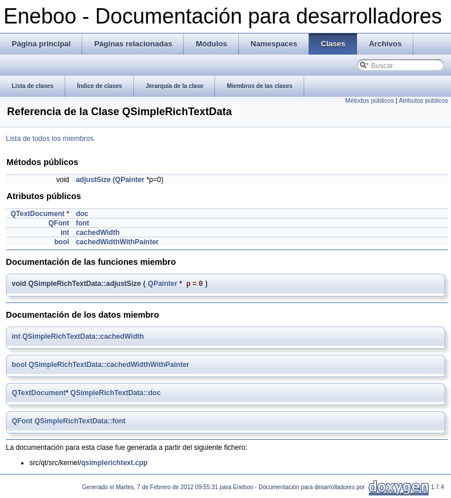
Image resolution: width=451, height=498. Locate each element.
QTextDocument (38, 214)
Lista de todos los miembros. (51, 138)
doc (82, 214)
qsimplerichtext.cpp (114, 464)
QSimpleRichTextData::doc (115, 394)
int (64, 232)
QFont (58, 223)
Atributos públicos (423, 100)
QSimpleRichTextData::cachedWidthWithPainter (109, 366)
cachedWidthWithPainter (117, 242)
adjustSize (93, 180)
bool (61, 242)
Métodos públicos (369, 100)
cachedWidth (98, 232)
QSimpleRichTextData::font (80, 422)
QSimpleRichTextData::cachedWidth (83, 338)
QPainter (129, 180)
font (82, 223)
